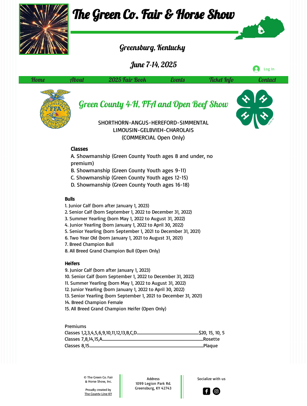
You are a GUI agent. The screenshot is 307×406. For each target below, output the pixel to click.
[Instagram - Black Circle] (216, 391)
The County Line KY (98, 394)
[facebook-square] (206, 391)
